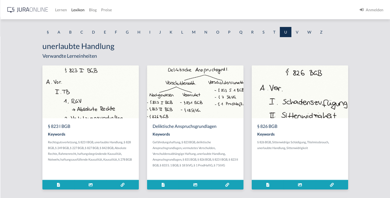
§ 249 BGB (117, 148)
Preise (194, 9)
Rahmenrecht (130, 153)
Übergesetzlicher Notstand (27, 157)
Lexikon (165, 9)
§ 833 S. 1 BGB (222, 165)
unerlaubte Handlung (158, 142)
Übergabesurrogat (20, 120)
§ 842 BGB (162, 148)
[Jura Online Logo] (115, 10)
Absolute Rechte (109, 153)
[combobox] (44, 26)
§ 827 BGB (147, 148)
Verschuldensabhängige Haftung (220, 153)
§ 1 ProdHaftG (256, 165)
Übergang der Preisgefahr (26, 145)
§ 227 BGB (132, 148)
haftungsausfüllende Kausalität (146, 159)
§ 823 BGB (234, 142)
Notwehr (118, 159)
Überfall (11, 95)
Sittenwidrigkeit (339, 148)
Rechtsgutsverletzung (112, 142)
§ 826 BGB (250, 159)
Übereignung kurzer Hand (26, 70)
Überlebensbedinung (22, 182)
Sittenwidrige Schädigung (331, 142)
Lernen (149, 9)
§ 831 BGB (235, 159)
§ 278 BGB (119, 165)
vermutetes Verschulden (244, 148)
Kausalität (105, 165)
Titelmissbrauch (359, 142)
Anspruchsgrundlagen (212, 159)
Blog (180, 9)
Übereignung (15, 58)
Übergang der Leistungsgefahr (29, 132)
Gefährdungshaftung (212, 142)
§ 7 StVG (272, 165)
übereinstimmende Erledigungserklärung (39, 83)
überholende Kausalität (24, 169)
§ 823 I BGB (135, 142)
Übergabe (12, 108)
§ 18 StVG (239, 165)
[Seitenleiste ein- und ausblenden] (79, 8)
